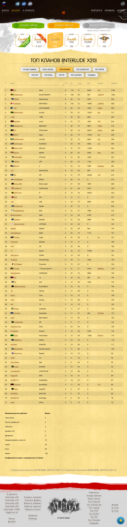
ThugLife (14, 260)
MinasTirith (18, 148)
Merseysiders (15, 273)
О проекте (29, 10)
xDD (15, 197)
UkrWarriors (18, 126)
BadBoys (101, 166)
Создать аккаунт (33, 497)
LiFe (12, 202)
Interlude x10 (12, 500)
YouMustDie (18, 322)
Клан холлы (48, 69)
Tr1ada (16, 269)
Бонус (5, 10)
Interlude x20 (12, 503)
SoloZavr (14, 344)
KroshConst (18, 206)
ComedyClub (15, 371)
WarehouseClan (20, 286)
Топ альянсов (82, 69)
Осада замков (29, 69)
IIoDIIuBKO (18, 157)
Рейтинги (96, 10)
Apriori (16, 153)
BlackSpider (18, 349)
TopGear (17, 220)
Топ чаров (99, 69)
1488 (12, 117)
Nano (16, 389)
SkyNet (13, 228)
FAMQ (100, 108)
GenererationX (19, 224)
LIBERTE (101, 95)
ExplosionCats (16, 327)
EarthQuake (18, 144)
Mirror (13, 295)
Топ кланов (65, 69)
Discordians (15, 362)
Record (16, 166)
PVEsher (101, 313)
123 (12, 171)
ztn (99, 144)
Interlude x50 (12, 506)
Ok (15, 175)
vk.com (115, 508)
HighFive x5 (12, 512)
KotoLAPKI (18, 184)
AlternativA (15, 255)
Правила (110, 10)
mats (12, 402)
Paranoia (17, 385)
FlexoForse (18, 353)
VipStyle (17, 121)
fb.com (115, 511)
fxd (99, 90)
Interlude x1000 (12, 509)
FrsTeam (17, 313)
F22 (99, 385)
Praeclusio (14, 331)
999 (99, 121)
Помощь (33, 519)
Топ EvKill (48, 75)
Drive (16, 336)
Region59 (14, 376)
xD (15, 90)
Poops (16, 309)
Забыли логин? (105, 30)
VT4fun (16, 237)
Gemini (16, 162)
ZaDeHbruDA (18, 139)
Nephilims (17, 340)
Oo (15, 278)
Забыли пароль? (93, 30)
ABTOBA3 (14, 393)
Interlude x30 (12, 497)
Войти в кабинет (33, 503)
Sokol (13, 358)
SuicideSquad (16, 233)
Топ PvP (34, 75)
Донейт (16, 10)
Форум (121, 10)
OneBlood (17, 188)
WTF (12, 246)
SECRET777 (15, 380)
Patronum (14, 242)
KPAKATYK (15, 398)
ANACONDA (18, 113)
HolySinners (18, 95)
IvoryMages (18, 179)
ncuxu (16, 367)
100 (99, 175)
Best (99, 153)
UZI (15, 108)
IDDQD (16, 99)
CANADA (17, 104)
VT (15, 130)
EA (15, 282)
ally (99, 113)
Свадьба (92, 75)
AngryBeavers (19, 211)
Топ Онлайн (76, 75)
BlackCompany (16, 215)
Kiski (12, 300)
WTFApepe (18, 264)
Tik (12, 291)
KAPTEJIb (17, 193)
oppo (12, 318)
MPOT (16, 135)
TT (12, 251)
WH (12, 304)
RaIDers (100, 336)
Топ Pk (61, 75)
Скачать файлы (33, 500)
